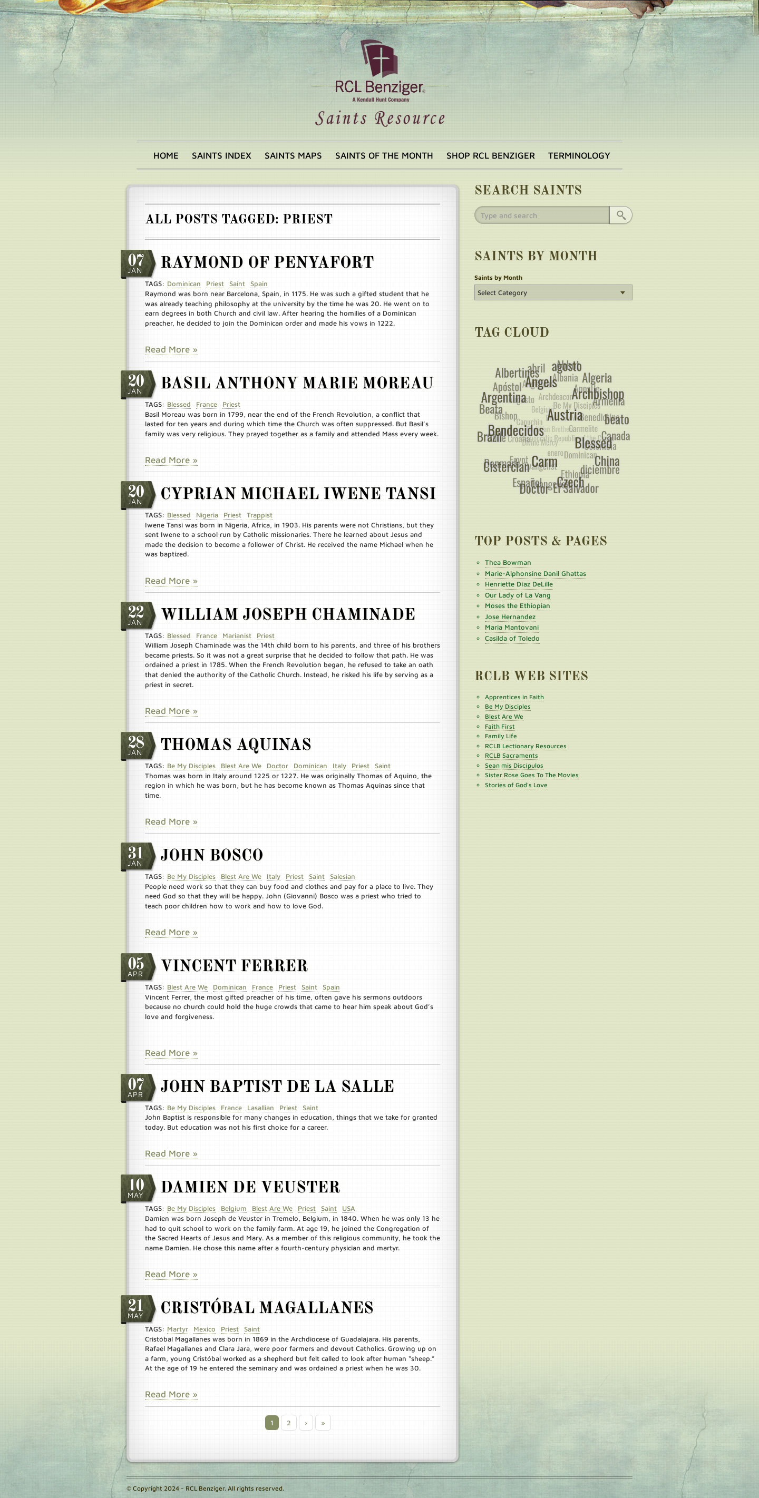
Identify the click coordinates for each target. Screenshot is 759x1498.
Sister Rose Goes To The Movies (532, 775)
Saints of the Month (384, 155)
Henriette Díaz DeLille (519, 584)
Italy (339, 765)
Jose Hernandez (510, 616)
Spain (259, 283)
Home (166, 155)
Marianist (236, 635)
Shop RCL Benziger (490, 155)
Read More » (171, 349)
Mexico (204, 1329)
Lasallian (260, 1107)
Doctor (277, 765)
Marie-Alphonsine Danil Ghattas (535, 573)
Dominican (184, 283)
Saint (237, 283)
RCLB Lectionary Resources (526, 746)
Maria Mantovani (512, 627)
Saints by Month (498, 277)
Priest (215, 283)
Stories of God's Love (516, 785)
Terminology (579, 155)
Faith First (500, 726)
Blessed (179, 404)
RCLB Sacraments (511, 755)
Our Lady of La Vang (518, 595)
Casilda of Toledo (512, 638)
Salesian (342, 876)
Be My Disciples (191, 765)
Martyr (177, 1329)
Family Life (501, 736)
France (206, 404)
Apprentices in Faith (514, 697)
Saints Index (221, 155)
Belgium (234, 1208)
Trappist (260, 515)
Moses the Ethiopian (517, 605)
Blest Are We (241, 765)
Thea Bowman (508, 562)
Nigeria (207, 515)
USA (348, 1208)
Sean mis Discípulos (514, 765)
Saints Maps (293, 155)
